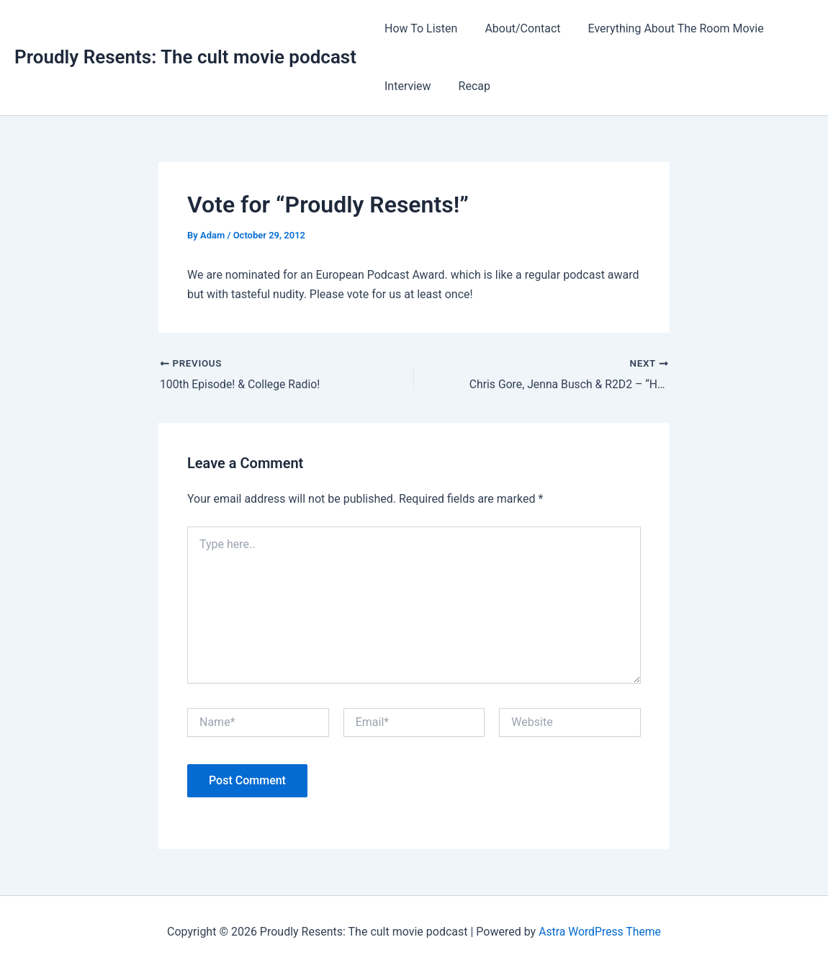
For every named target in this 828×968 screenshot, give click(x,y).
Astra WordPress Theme (600, 931)
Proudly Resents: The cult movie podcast (185, 57)
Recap (468, 86)
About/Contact (516, 28)
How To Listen (418, 28)
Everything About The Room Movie (665, 28)
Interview (405, 86)
